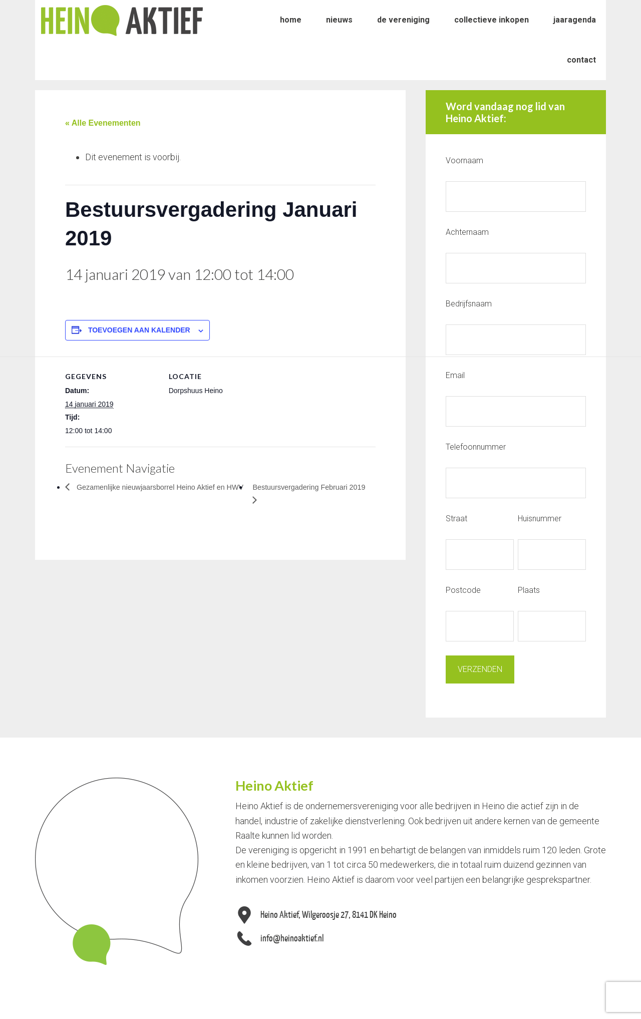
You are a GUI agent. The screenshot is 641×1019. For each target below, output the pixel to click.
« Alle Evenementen (103, 123)
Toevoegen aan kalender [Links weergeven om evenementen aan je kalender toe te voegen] (139, 330)
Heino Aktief (122, 20)
